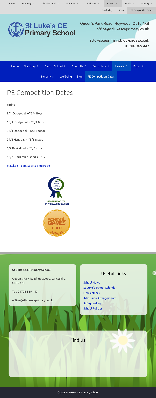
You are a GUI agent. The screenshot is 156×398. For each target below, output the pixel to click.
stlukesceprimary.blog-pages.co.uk (119, 40)
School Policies (93, 308)
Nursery (148, 3)
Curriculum (94, 3)
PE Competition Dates (142, 10)
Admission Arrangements (99, 298)
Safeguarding (92, 303)
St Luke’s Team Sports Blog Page (28, 165)
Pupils (131, 3)
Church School (52, 3)
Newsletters (91, 292)
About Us (74, 3)
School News (91, 282)
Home (12, 3)
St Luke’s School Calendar (99, 287)
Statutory (30, 3)
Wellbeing (107, 10)
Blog (121, 10)
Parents (114, 3)
